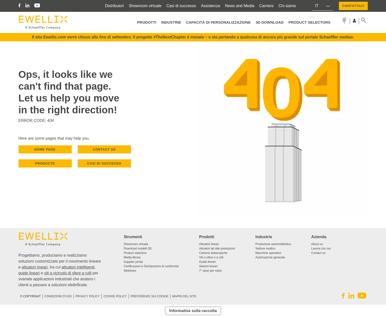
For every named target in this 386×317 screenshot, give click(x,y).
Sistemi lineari (208, 266)
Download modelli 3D (137, 248)
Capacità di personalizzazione (218, 22)
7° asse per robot (210, 270)
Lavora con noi (321, 248)
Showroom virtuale (145, 6)
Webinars (130, 270)
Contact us (318, 253)
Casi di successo (181, 6)
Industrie (171, 22)
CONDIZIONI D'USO (58, 296)
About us (317, 244)
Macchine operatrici (268, 253)
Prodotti (146, 22)
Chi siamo (287, 6)
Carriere (266, 6)
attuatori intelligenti (78, 267)
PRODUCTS (45, 163)
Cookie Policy (115, 296)
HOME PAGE (44, 149)
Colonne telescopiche (213, 253)
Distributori (114, 6)
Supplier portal (133, 262)
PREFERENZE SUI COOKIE (149, 296)
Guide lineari (207, 262)
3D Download (269, 22)
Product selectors (310, 22)
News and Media (239, 6)
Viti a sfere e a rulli (211, 257)
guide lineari (29, 273)
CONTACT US (104, 149)
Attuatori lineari (209, 244)
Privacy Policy (87, 296)
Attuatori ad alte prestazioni (217, 248)
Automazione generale (270, 257)
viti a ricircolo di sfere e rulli (68, 273)
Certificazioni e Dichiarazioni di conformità (151, 266)
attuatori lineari (35, 267)
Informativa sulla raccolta (193, 311)
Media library (132, 257)
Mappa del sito (184, 296)
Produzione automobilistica (273, 244)
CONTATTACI (353, 6)
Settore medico (266, 248)
